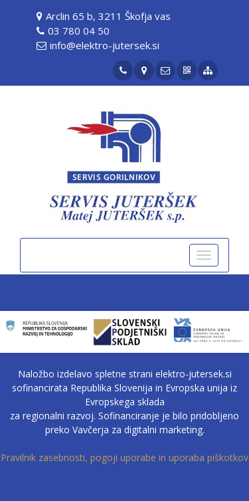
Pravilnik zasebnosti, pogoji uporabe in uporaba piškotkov (124, 457)
